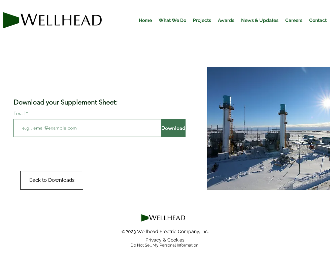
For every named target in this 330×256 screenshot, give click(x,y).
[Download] (173, 128)
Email (19, 113)
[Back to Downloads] (51, 180)
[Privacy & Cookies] (165, 240)
